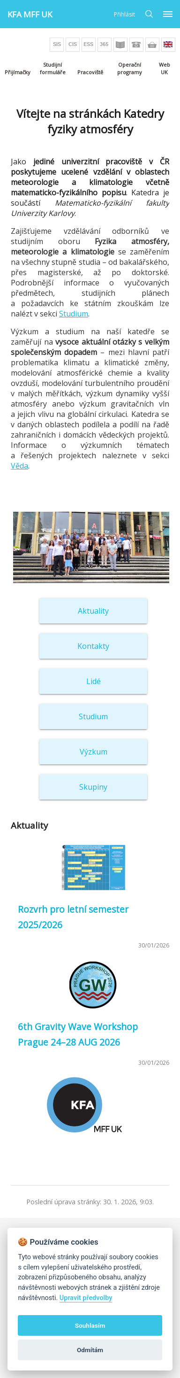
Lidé (93, 681)
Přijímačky (17, 72)
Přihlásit (124, 14)
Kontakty (93, 646)
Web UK (164, 68)
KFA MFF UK (30, 14)
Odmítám (90, 1350)
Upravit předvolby (86, 1298)
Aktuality (93, 611)
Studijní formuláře (53, 68)
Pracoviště (90, 72)
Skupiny (93, 787)
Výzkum (93, 752)
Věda (19, 466)
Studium (73, 313)
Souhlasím (90, 1325)
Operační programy (129, 68)
